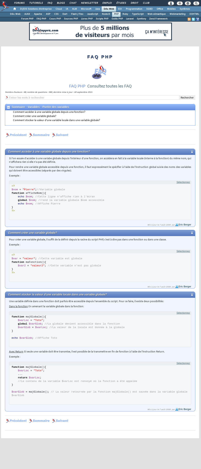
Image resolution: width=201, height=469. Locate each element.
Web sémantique (156, 14)
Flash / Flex (77, 14)
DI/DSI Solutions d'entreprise (36, 9)
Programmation (134, 9)
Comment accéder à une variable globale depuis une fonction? (49, 112)
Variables (34, 107)
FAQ (49, 3)
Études (121, 3)
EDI (120, 9)
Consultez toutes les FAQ (109, 86)
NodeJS (106, 14)
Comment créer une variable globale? (34, 116)
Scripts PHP (102, 18)
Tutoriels (36, 3)
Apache (38, 14)
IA (67, 9)
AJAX (27, 14)
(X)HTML (194, 14)
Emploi (107, 3)
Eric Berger (184, 224)
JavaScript (92, 14)
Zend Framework (158, 18)
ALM (74, 9)
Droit (134, 3)
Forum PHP (27, 18)
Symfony (141, 18)
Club (145, 3)
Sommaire (18, 107)
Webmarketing (177, 14)
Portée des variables (55, 107)
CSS (56, 14)
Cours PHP (55, 18)
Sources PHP (71, 18)
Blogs (60, 3)
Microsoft (86, 9)
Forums (19, 3)
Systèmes (185, 9)
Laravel (130, 18)
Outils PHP (117, 18)
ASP (48, 14)
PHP (116, 14)
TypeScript (137, 14)
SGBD (149, 9)
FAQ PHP (41, 18)
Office (160, 9)
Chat (73, 3)
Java (97, 9)
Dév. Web (109, 9)
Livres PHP (87, 18)
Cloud (59, 9)
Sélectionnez (183, 182)
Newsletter (89, 3)
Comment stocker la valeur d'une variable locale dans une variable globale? (56, 120)
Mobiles (171, 9)
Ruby (125, 14)
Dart (64, 14)
